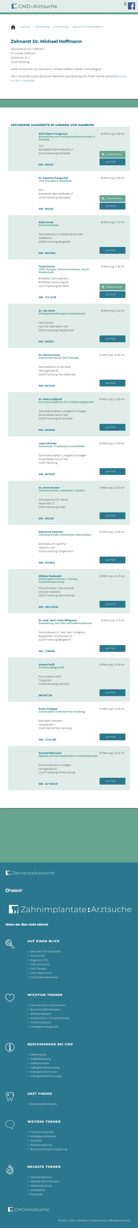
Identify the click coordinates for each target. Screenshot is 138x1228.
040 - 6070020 (47, 429)
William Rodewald (50, 576)
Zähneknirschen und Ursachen (48, 1005)
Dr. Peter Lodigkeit (50, 399)
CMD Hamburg (42, 26)
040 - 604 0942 (47, 252)
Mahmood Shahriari (51, 532)
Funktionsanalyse (40, 1022)
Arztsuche (25, 26)
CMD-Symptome (39, 964)
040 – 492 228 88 (48, 606)
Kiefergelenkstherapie (43, 1136)
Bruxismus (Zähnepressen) (45, 1009)
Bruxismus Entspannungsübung (48, 1149)
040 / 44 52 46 (47, 385)
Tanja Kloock (47, 266)
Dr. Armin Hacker (49, 487)
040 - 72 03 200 (47, 739)
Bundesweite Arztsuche (43, 1104)
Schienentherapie (40, 1013)
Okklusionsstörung (41, 1145)
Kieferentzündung (40, 1185)
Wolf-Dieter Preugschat (53, 133)
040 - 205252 (46, 341)
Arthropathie (37, 1190)
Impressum (83, 1220)
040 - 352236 (46, 518)
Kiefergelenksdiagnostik (44, 1026)
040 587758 (45, 695)
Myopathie (36, 1194)
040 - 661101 (46, 164)
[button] (131, 1223)
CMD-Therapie (38, 968)
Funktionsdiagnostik (42, 1132)
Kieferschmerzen (40, 1063)
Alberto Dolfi (46, 664)
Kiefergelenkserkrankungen (46, 1076)
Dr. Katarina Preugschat (53, 178)
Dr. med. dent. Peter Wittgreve (58, 620)
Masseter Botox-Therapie (44, 1181)
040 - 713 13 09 (47, 297)
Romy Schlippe (48, 708)
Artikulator (36, 1140)
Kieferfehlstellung (40, 1059)
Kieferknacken (38, 1054)
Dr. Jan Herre (47, 310)
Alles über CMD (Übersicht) (45, 951)
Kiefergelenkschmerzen (44, 1071)
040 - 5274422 (47, 562)
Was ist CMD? (37, 955)
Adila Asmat (46, 222)
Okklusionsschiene (41, 1177)
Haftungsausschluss (118, 1220)
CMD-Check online (41, 973)
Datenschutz (98, 1220)
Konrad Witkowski (50, 753)
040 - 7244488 (47, 651)
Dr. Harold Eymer (49, 355)
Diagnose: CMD (39, 960)
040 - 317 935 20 (48, 783)
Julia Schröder (48, 443)
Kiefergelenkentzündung (44, 1067)
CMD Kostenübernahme (44, 977)
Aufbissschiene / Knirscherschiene (49, 1018)
